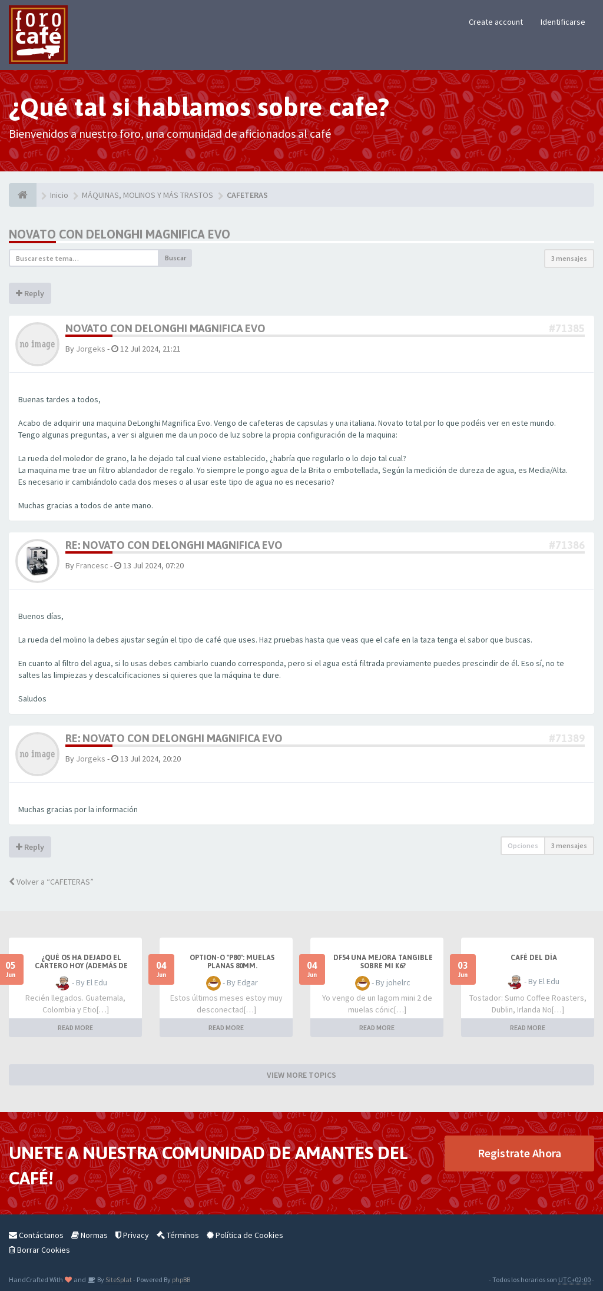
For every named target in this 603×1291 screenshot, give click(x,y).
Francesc (92, 565)
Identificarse (563, 21)
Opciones (523, 845)
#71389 (567, 738)
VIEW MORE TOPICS (301, 1075)
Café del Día (534, 958)
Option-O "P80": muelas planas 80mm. (232, 962)
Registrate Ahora (519, 1153)
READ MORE (75, 1027)
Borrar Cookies (39, 1249)
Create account (496, 21)
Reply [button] (30, 293)
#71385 (567, 328)
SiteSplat (118, 1279)
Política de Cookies (245, 1235)
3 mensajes (569, 258)
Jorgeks (90, 348)
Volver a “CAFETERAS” (51, 881)
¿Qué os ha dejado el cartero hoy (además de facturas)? (81, 966)
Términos (178, 1235)
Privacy (132, 1235)
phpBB (181, 1279)
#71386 (567, 545)
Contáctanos (36, 1235)
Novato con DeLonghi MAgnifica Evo (119, 234)
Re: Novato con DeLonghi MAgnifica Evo (174, 545)
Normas (89, 1235)
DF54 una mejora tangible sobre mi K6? (383, 962)
